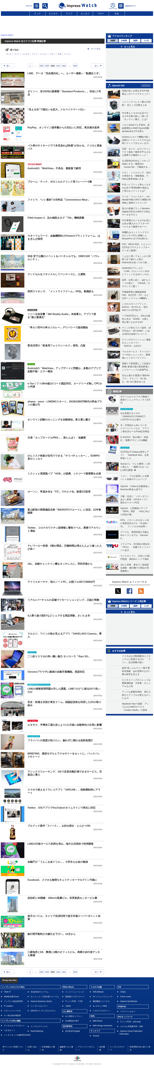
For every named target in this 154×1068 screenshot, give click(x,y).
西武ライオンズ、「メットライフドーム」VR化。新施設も (61, 291)
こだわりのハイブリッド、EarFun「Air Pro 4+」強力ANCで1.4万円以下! (135, 307)
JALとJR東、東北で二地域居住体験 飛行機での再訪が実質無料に (134, 567)
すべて (8, 54)
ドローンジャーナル (12, 1011)
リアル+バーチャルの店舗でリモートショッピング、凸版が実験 (63, 600)
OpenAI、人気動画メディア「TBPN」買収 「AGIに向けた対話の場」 (135, 511)
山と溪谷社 (67, 1011)
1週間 (135, 41)
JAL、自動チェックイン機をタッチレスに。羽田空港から (60, 563)
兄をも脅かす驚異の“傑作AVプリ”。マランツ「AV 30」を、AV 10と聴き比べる (136, 378)
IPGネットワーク (125, 1017)
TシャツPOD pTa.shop (130, 1022)
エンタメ (85, 13)
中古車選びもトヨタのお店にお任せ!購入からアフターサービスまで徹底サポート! (136, 223)
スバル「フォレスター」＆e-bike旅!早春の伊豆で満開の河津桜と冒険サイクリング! (136, 199)
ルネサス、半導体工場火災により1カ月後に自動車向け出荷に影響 (65, 725)
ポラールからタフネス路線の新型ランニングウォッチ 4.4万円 (135, 399)
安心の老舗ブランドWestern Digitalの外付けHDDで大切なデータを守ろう (136, 211)
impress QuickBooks (128, 1001)
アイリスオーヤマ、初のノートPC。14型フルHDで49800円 (61, 582)
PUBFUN (122, 1007)
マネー (101, 13)
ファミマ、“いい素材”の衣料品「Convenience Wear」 (59, 199)
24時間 (124, 41)
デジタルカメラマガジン (14, 1026)
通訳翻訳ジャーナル (101, 1001)
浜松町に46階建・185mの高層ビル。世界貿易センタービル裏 (62, 898)
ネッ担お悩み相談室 (12, 1015)
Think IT (7, 992)
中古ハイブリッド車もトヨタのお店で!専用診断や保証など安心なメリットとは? (136, 187)
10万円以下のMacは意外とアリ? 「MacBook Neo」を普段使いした (134, 455)
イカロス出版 (96, 987)
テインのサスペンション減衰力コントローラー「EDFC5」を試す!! (136, 342)
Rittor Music (68, 987)
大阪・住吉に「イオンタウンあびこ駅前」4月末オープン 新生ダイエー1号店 (135, 499)
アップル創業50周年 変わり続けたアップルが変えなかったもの (136, 695)
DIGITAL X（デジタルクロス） (44, 1011)
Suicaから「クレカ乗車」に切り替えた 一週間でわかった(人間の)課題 (135, 467)
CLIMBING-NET (72, 1021)
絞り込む (14, 50)
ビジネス (53, 13)
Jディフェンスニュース (103, 996)
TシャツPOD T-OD (73, 1001)
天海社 (123, 992)
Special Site (118, 85)
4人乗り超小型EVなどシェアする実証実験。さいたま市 (59, 615)
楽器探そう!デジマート (75, 996)
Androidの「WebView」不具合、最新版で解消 (54, 168)
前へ (6, 66)
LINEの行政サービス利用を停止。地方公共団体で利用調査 (61, 843)
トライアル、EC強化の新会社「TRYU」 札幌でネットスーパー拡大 (135, 547)
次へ (99, 66)
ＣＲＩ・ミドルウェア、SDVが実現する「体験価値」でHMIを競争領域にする (136, 175)
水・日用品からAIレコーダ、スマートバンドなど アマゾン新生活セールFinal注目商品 (134, 428)
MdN (93, 1016)
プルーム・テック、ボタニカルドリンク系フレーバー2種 (60, 181)
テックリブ (95, 1031)
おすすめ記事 (118, 651)
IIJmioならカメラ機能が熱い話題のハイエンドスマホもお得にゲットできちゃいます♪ (136, 140)
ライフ (69, 13)
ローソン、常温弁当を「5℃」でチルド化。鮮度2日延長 (59, 491)
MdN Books (97, 1021)
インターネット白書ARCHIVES (17, 1035)
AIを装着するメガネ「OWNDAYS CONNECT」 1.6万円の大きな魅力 (135, 416)
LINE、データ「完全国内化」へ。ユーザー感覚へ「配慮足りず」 (64, 73)
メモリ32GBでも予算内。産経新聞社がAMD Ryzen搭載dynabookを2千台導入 (136, 128)
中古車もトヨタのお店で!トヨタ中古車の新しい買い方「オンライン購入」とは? (135, 116)
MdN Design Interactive (102, 1026)
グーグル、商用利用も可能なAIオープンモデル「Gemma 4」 (134, 535)
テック (37, 13)
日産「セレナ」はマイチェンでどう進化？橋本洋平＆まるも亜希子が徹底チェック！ (136, 152)
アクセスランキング (122, 36)
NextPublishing (37, 1031)
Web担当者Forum (11, 996)
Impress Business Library (41, 1001)
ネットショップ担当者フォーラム (45, 996)
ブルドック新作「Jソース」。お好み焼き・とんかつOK (59, 825)
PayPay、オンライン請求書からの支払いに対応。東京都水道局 (63, 127)
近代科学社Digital (72, 1031)
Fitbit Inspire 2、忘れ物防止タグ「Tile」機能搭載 (56, 217)
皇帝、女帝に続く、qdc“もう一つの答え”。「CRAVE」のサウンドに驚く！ (136, 283)
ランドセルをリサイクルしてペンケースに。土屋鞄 (56, 274)
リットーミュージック (74, 992)
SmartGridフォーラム (40, 992)
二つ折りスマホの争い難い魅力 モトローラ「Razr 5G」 (59, 656)
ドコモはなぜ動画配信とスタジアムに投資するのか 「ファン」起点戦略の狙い (136, 659)
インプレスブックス (39, 1026)
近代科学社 (67, 1026)
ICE (119, 987)
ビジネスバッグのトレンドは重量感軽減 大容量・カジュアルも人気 (136, 683)
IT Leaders (8, 1006)
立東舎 (68, 1006)
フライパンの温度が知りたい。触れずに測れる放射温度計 (60, 740)
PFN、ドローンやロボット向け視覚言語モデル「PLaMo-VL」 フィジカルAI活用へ (134, 523)
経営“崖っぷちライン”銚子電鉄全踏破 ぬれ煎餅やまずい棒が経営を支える (136, 671)
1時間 (112, 41)
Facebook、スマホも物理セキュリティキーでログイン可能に (62, 880)
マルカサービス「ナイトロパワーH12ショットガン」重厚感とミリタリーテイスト (136, 354)
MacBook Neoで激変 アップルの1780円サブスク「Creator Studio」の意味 (135, 706)
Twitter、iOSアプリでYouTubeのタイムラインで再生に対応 (62, 807)
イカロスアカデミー (101, 1011)
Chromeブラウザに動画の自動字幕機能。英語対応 (56, 671)
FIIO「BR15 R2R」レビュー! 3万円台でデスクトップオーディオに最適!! (136, 247)
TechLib (96, 1036)
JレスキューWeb (100, 1006)
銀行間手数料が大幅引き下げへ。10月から (52, 934)
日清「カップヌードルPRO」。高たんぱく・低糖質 (57, 437)
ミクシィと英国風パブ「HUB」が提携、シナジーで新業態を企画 (64, 473)
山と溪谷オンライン (73, 1016)
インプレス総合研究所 (13, 1001)
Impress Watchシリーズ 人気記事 (129, 601)
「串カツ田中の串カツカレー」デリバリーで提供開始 (58, 327)
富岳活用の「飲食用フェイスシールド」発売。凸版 (56, 345)
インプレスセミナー (39, 1006)
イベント (67, 54)
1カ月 (146, 41)
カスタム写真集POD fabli (131, 1026)
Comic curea (125, 996)
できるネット (9, 1030)
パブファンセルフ (127, 1011)
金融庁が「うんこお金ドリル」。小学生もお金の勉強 (58, 862)
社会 (117, 13)
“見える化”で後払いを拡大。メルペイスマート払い (56, 109)
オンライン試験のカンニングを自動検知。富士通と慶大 (59, 419)
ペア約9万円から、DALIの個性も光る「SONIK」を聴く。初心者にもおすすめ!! (136, 319)
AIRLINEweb (98, 992)
